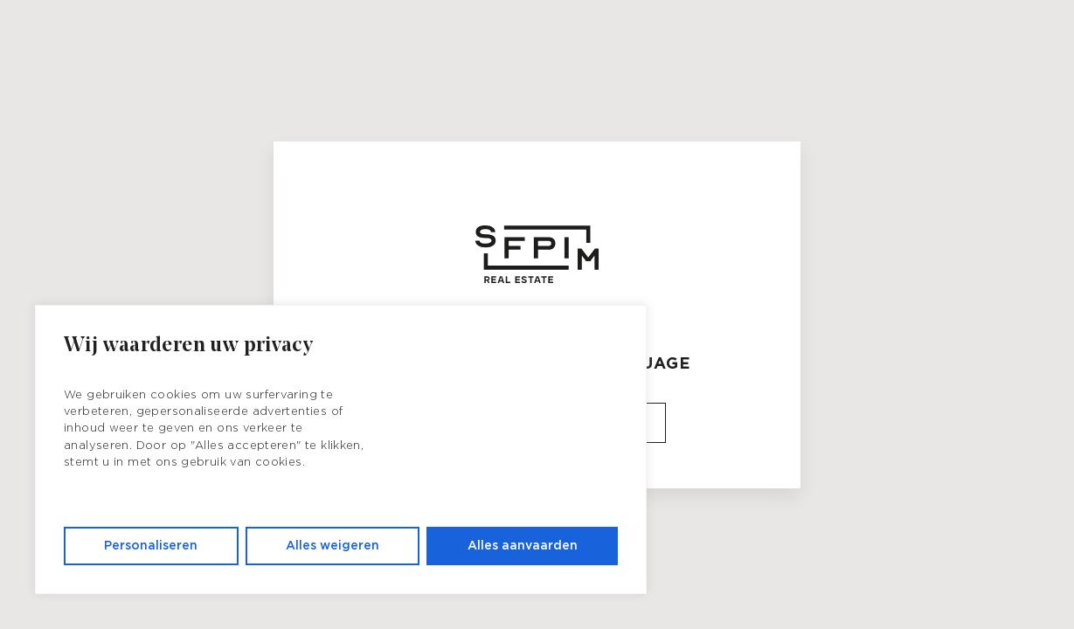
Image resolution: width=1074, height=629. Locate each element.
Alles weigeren (332, 546)
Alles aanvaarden (523, 546)
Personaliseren (150, 546)
